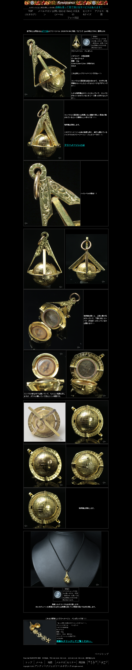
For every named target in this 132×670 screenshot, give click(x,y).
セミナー (71, 662)
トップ (28, 662)
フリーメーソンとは (74, 145)
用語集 (82, 662)
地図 (50, 662)
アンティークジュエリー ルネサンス (53, 666)
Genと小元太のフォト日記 (73, 14)
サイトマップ (92, 662)
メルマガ (60, 662)
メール (45, 31)
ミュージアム (103, 662)
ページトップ (102, 654)
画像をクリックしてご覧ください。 (74, 641)
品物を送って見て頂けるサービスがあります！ (79, 7)
